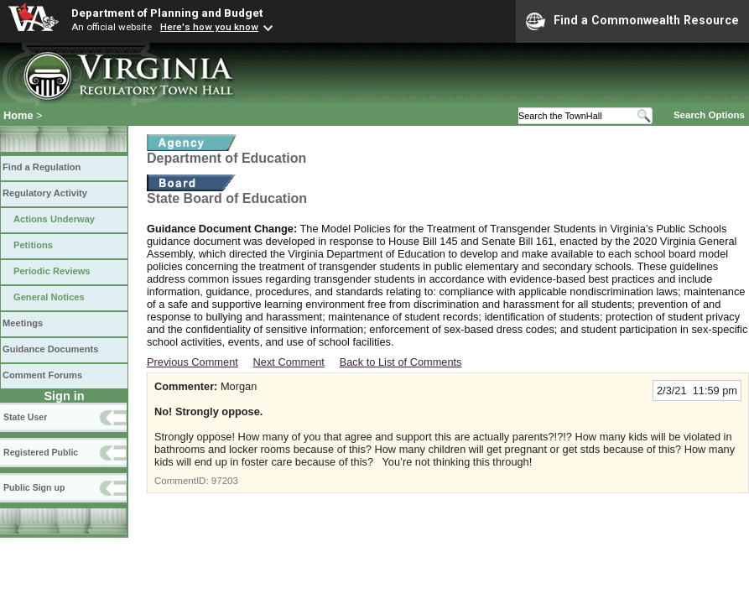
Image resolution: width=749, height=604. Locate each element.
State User (25, 417)
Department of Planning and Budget (167, 12)
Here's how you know (209, 27)
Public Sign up (34, 487)
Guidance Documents (50, 349)
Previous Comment (192, 362)
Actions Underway (54, 219)
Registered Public (40, 452)
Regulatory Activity (45, 193)
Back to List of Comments (401, 362)
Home (18, 115)
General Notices (49, 297)
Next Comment (289, 362)
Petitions (33, 245)
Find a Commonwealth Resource (632, 21)
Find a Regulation (42, 167)
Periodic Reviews (52, 271)
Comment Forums (42, 375)
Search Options (709, 115)
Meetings (23, 323)
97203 (224, 481)
